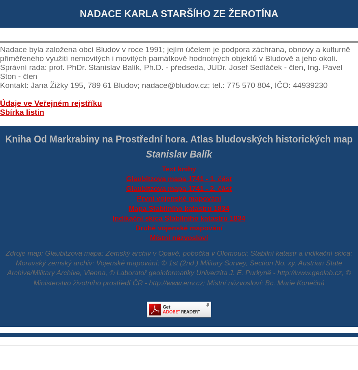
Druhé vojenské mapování (179, 228)
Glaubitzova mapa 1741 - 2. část (179, 188)
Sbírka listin (22, 112)
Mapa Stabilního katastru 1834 (179, 208)
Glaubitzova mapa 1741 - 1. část (179, 179)
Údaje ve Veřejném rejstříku (51, 103)
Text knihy (179, 169)
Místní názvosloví (179, 238)
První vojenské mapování (179, 198)
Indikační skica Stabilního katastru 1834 (179, 218)
